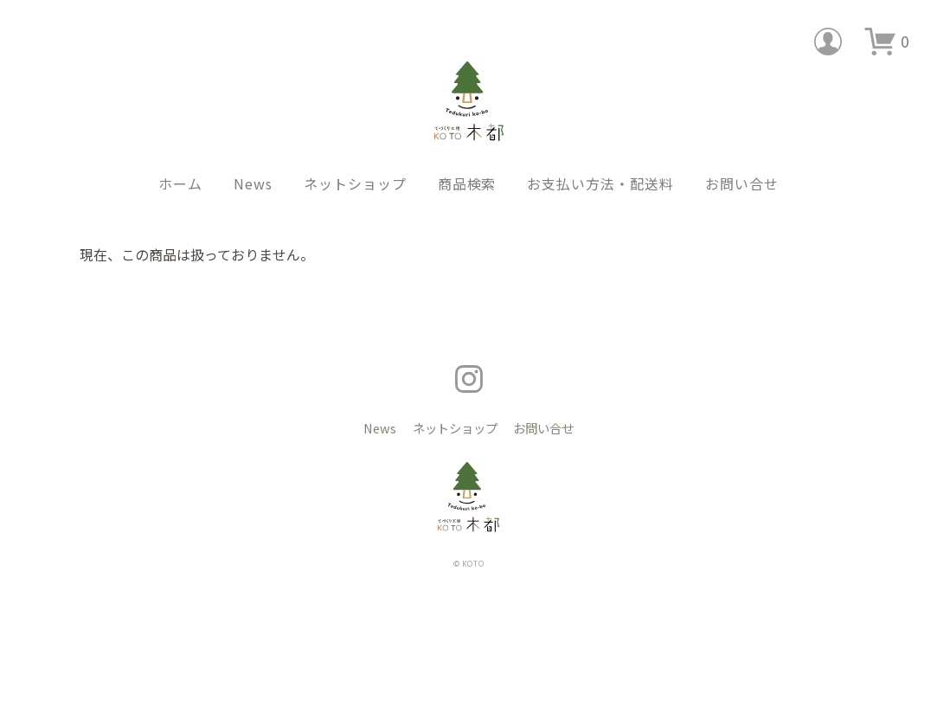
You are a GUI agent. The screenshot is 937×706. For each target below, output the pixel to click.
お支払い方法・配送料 (600, 156)
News (253, 156)
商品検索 (467, 156)
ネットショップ (355, 156)
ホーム (180, 156)
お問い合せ (742, 156)
